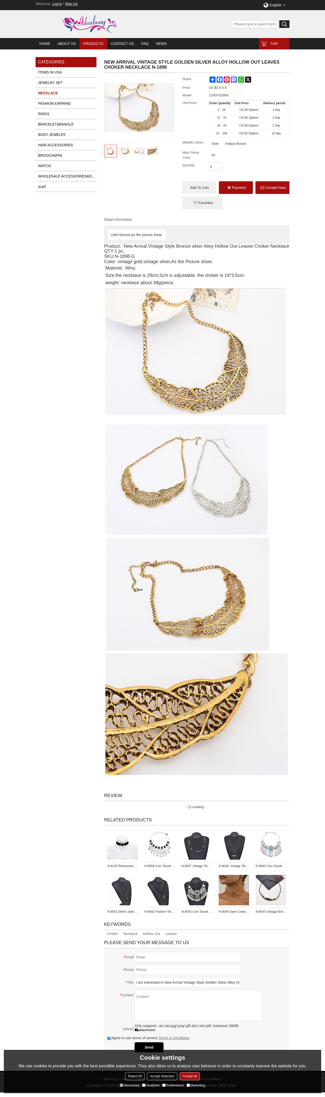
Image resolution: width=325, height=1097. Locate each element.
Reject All (135, 1076)
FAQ (145, 44)
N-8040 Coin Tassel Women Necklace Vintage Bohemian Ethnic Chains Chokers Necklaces (271, 866)
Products (93, 44)
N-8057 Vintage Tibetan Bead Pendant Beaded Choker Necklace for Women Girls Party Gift (197, 866)
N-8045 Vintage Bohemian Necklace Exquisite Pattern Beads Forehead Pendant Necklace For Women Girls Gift (271, 911)
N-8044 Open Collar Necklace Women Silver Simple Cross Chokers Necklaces (234, 911)
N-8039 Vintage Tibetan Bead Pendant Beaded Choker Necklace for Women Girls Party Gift (234, 866)
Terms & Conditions (173, 1038)
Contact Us (122, 44)
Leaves (171, 934)
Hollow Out (151, 934)
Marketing (196, 1085)
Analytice (151, 1085)
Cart (274, 43)
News (161, 44)
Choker (112, 934)
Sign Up (71, 4)
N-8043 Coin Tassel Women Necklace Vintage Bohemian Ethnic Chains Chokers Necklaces (197, 911)
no (213, 155)
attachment (145, 1030)
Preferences (173, 1085)
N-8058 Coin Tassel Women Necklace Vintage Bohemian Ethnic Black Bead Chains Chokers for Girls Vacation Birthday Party (159, 866)
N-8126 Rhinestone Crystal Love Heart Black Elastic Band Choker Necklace (122, 866)
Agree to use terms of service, (148, 1038)
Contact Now (275, 188)
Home (44, 44)
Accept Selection (162, 1076)
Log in (57, 4)
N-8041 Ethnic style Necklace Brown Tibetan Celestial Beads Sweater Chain (122, 911)
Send (149, 1047)
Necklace (130, 934)
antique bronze (235, 144)
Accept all (190, 1076)
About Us (67, 44)
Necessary (129, 1085)
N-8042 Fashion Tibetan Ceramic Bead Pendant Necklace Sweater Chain (159, 911)
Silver (215, 144)
